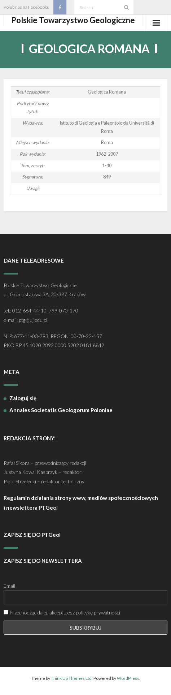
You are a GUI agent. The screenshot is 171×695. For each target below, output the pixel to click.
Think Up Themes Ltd (71, 678)
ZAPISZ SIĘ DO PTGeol (32, 534)
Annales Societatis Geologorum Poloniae (61, 410)
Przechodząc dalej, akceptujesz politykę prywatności (62, 612)
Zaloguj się (22, 398)
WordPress (128, 678)
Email (9, 586)
